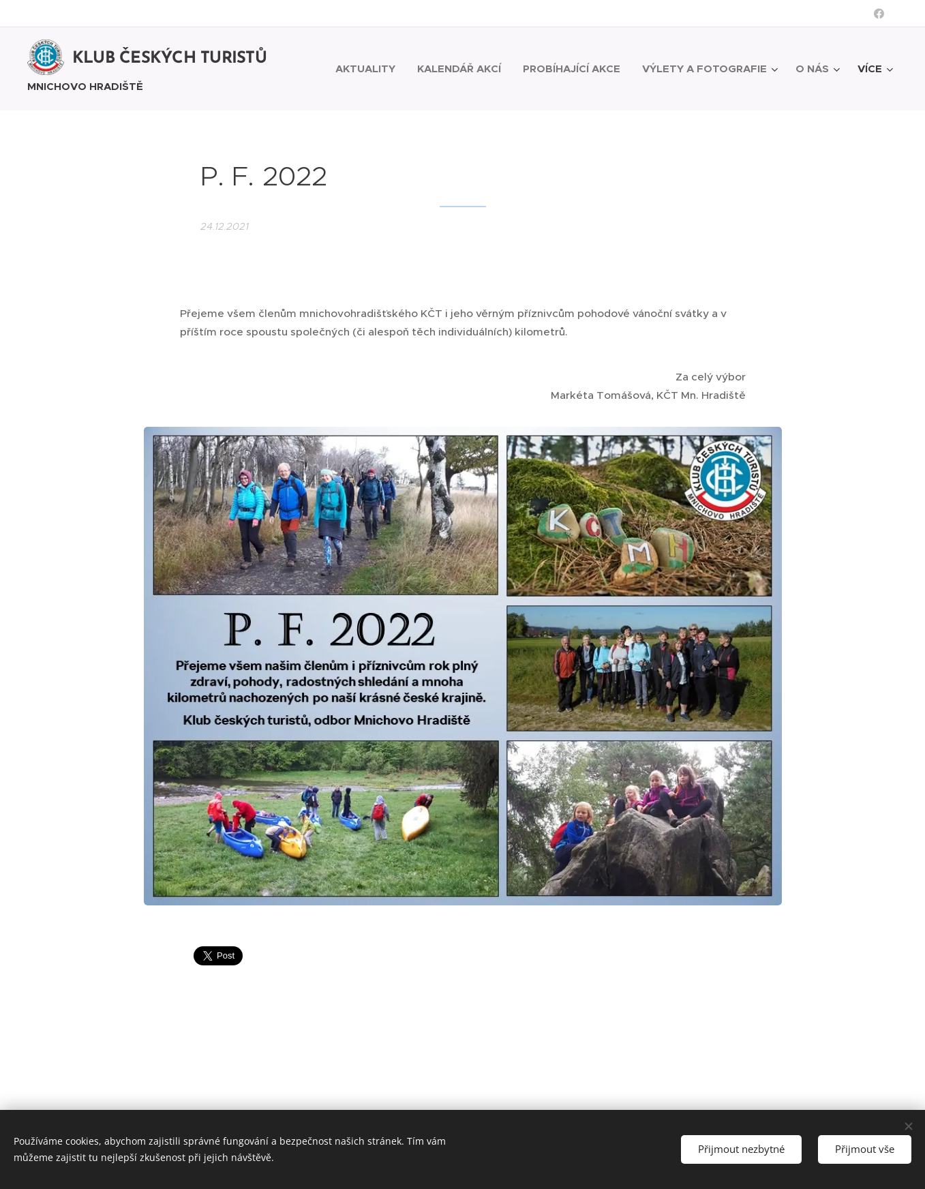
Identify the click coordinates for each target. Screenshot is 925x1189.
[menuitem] (369, 69)
